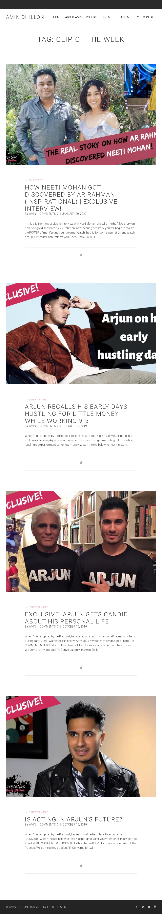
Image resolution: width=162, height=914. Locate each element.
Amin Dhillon (25, 17)
